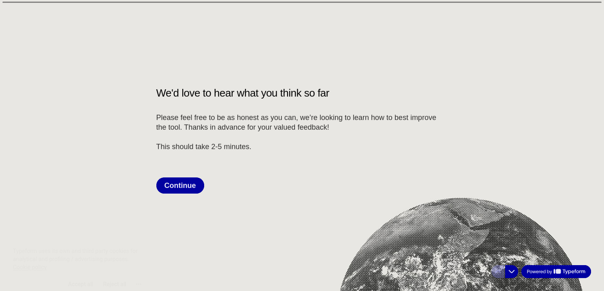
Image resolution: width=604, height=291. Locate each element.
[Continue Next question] (180, 185)
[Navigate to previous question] (497, 271)
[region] (79, 260)
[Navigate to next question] (511, 271)
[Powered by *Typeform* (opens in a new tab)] (556, 271)
